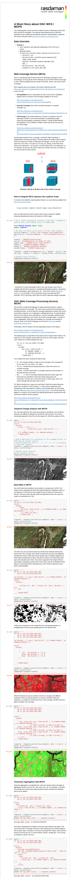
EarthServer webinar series (22, 322)
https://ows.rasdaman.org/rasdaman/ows (46, 36)
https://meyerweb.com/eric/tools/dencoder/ (36, 389)
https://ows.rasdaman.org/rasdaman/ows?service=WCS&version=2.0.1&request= (39, 88)
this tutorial (52, 320)
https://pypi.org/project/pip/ (25, 201)
